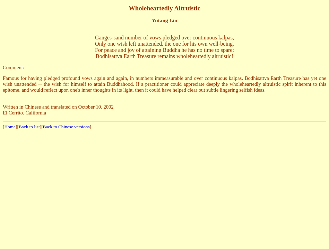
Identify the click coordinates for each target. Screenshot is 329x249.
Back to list (29, 126)
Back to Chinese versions (66, 126)
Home (10, 126)
